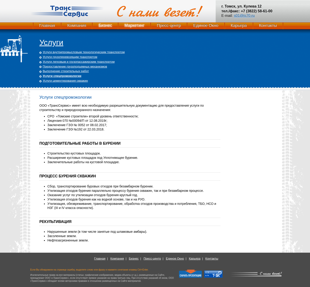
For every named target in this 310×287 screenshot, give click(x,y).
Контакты (268, 25)
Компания (76, 25)
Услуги (51, 42)
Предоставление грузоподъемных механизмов (75, 66)
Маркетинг (134, 25)
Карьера (239, 25)
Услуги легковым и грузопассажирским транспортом (78, 61)
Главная (47, 25)
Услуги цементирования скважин (65, 80)
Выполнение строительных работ (66, 71)
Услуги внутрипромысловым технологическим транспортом (84, 52)
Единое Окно (205, 25)
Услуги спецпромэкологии (62, 76)
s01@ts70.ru (244, 16)
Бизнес (105, 25)
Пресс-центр (169, 25)
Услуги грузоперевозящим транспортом (70, 57)
